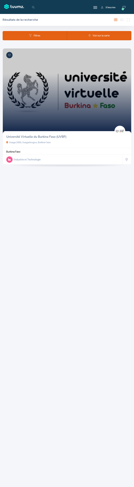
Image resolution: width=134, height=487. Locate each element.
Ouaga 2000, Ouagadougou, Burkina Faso (28, 142)
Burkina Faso (13, 151)
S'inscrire (108, 7)
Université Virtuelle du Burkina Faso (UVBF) (36, 137)
